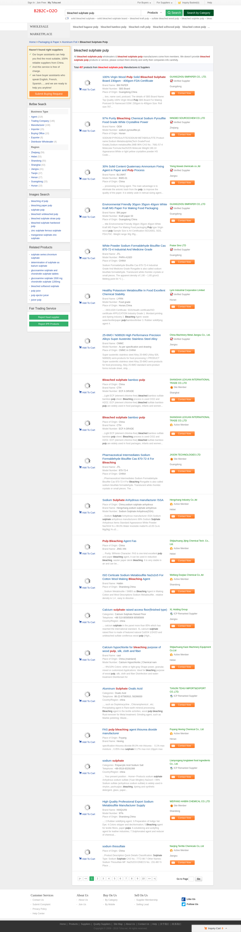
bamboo (123, 379)
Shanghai (36, 165)
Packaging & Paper (48, 42)
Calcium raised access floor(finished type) (134, 609)
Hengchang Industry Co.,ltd (183, 500)
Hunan (34, 185)
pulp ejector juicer (40, 295)
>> (149, 878)
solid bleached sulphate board (112, 18)
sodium (113, 760)
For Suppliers (164, 2)
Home (32, 42)
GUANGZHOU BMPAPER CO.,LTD (187, 204)
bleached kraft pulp (139, 18)
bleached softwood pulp (166, 26)
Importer (35, 129)
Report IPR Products (48, 324)
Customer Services (42, 895)
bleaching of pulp (39, 201)
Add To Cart (88, 89)
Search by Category (198, 12)
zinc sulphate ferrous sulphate (46, 230)
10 (143, 878)
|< (80, 878)
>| (155, 878)
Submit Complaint (41, 904)
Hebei (34, 156)
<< (86, 878)
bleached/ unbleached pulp (44, 214)
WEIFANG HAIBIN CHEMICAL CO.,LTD (190, 801)
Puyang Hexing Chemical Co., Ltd (187, 729)
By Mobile (110, 904)
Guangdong (37, 181)
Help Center (39, 913)
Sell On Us (141, 895)
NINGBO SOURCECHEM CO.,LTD (187, 118)
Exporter (35, 137)
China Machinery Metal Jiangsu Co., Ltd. (190, 335)
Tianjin (34, 173)
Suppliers (85, 924)
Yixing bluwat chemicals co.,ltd (185, 166)
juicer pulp (36, 300)
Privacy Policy (40, 909)
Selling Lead (142, 904)
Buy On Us (110, 895)
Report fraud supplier (48, 317)
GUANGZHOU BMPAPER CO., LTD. (188, 76)
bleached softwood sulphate (45, 286)
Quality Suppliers (102, 924)
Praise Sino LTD (178, 245)
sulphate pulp (37, 210)
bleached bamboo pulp (113, 26)
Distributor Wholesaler (42, 141)
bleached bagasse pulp (85, 26)
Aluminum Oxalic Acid (122, 688)
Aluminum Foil (69, 42)
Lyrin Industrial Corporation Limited (187, 290)
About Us (82, 895)
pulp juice (36, 290)
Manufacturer (37, 125)
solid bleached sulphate (83, 18)
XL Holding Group (179, 609)
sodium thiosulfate (113, 846)
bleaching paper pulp (41, 205)
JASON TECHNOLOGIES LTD (185, 454)
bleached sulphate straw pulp (45, 218)
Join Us (82, 904)
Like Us (191, 899)
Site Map (118, 924)
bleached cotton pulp (194, 26)
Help (209, 2)
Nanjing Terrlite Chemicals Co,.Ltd (187, 846)
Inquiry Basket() (188, 2)
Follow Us (192, 904)
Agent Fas (119, 541)
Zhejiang (35, 152)
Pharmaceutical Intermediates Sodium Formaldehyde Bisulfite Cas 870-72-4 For (128, 458)
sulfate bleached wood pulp (165, 18)
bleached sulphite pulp (193, 18)
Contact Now (184, 93)
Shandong (36, 160)
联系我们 (176, 924)
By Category (111, 900)
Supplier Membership (147, 900)
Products (73, 924)
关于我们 (164, 924)
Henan (34, 177)
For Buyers (144, 2)
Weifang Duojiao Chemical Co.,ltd (186, 575)
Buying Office (37, 133)
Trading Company (40, 121)
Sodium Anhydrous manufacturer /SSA (132, 500)
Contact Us (38, 900)
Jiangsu (35, 169)
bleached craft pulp (139, 26)
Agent (34, 116)
